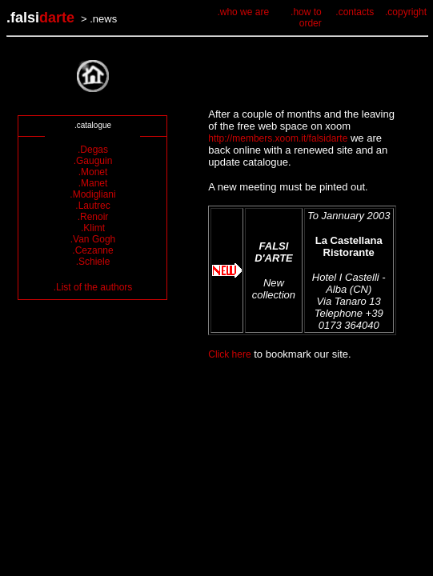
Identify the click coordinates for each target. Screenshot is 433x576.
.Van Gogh (92, 239)
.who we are (243, 12)
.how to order (306, 17)
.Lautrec (92, 205)
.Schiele (93, 261)
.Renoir (93, 216)
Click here (229, 354)
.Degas (93, 149)
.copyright (406, 12)
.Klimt (93, 228)
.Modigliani (92, 194)
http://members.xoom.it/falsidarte (277, 138)
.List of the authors (93, 287)
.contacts (354, 12)
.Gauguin (93, 160)
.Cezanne (92, 250)
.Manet (93, 183)
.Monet (93, 172)
